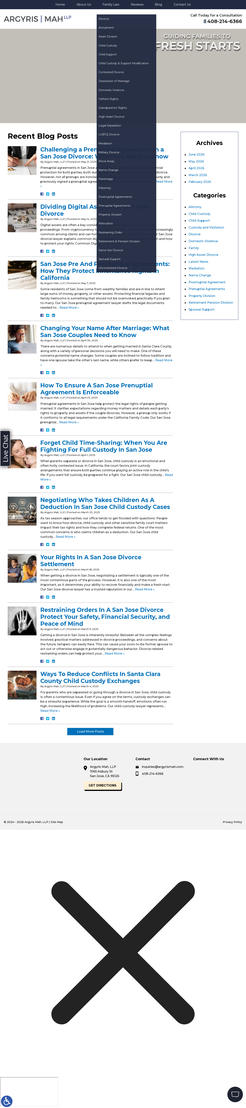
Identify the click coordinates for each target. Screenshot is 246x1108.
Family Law (110, 4)
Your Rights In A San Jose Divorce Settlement (90, 561)
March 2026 (198, 175)
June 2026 (196, 154)
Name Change (200, 275)
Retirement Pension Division (211, 302)
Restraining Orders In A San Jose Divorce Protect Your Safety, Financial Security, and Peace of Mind (105, 616)
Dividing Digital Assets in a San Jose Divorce (95, 210)
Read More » (114, 243)
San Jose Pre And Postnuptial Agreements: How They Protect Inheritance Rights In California (105, 270)
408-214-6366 (199, 774)
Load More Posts (90, 731)
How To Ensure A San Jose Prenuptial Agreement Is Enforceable (96, 389)
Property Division (202, 296)
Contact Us (182, 4)
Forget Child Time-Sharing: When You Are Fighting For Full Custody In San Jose (103, 446)
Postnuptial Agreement (207, 282)
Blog (158, 4)
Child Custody (199, 214)
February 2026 (200, 182)
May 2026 (196, 161)
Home (60, 4)
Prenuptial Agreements (207, 289)
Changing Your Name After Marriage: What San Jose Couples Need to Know (104, 332)
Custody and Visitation (206, 227)
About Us (83, 4)
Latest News (198, 262)
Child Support (199, 220)
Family (194, 248)
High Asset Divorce (203, 255)
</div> (29, 1092)
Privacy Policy (232, 822)
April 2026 (196, 168)
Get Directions (61, 785)
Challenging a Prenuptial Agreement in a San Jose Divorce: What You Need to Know (104, 153)
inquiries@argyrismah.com (210, 767)
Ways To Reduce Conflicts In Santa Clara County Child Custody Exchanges (100, 677)
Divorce (194, 234)
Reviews (137, 4)
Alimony (195, 207)
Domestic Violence (203, 241)
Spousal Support (201, 309)
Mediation (196, 268)
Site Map (57, 822)
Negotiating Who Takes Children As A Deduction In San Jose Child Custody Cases (105, 503)
